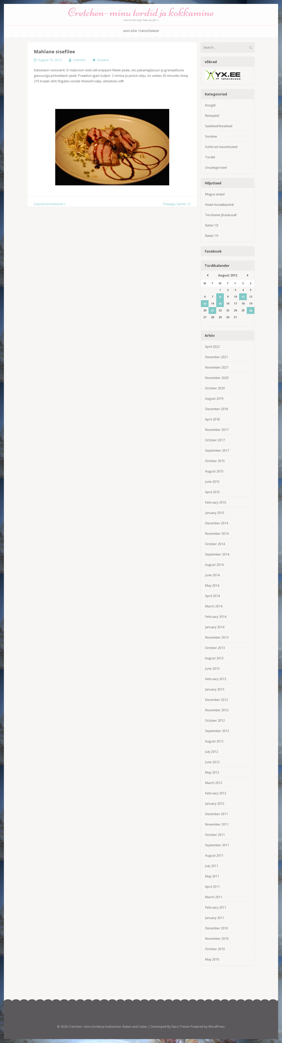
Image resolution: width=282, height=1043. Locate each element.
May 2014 (212, 585)
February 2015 (215, 502)
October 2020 (215, 388)
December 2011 (216, 814)
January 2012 (214, 803)
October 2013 (215, 648)
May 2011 (212, 876)
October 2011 (215, 835)
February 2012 (215, 793)
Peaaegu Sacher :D (176, 204)
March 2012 (213, 783)
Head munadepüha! (219, 204)
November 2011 (217, 824)
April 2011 (212, 886)
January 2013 (214, 689)
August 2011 (214, 855)
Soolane (103, 60)
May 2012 (212, 772)
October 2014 (215, 544)
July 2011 (211, 866)
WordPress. (216, 1026)
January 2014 (214, 627)
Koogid (210, 105)
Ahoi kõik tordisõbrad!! (141, 31)
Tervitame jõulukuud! (220, 215)
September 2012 (217, 731)
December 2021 (216, 357)
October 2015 (215, 461)
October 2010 (215, 949)
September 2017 (217, 450)
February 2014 (215, 616)
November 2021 (217, 367)
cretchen (79, 60)
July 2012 (211, 751)
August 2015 (214, 471)
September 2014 (217, 554)
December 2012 (216, 700)
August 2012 (214, 741)
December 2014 (216, 523)
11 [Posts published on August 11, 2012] (243, 297)
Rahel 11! (211, 236)
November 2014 (217, 533)
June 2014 (212, 575)
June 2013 (212, 668)
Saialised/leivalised (218, 126)
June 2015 (212, 481)
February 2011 (215, 907)
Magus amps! (215, 194)
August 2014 (214, 565)
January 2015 (214, 513)
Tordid (210, 157)
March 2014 (213, 606)
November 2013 (217, 637)
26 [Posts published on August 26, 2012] (250, 310)
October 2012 (215, 720)
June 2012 (212, 762)
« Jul (207, 275)
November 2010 (217, 938)
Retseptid (212, 115)
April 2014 (212, 596)
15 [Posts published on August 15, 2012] (220, 303)
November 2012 (217, 710)
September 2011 (217, 845)
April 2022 (212, 346)
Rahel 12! (211, 225)
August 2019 (214, 398)
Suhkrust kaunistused (221, 147)
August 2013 (214, 658)
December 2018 (216, 409)
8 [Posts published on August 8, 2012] (220, 297)
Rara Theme (181, 1026)
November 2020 (217, 378)
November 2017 (217, 430)
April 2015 (212, 492)
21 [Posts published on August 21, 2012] (212, 310)
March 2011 (213, 897)
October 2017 (215, 440)
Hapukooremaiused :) (49, 204)
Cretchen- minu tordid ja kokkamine (141, 12)
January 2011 (214, 918)
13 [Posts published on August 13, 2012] (204, 303)
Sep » (248, 275)
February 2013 (215, 679)
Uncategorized (216, 167)
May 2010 (212, 959)
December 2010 (216, 928)
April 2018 (212, 419)
